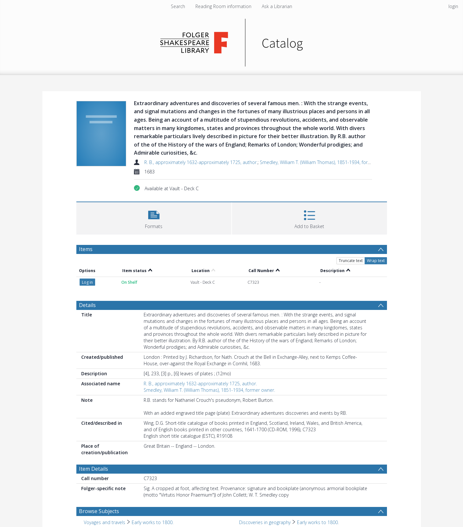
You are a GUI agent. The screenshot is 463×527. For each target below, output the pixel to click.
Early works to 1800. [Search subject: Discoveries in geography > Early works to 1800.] (318, 522)
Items (86, 249)
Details (87, 305)
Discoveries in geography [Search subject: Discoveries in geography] (265, 522)
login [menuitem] (453, 6)
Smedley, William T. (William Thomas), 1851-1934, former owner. (325, 162)
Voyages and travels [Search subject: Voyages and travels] (104, 522)
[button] (153, 217)
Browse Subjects (99, 511)
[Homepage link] (231, 41)
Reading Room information (223, 6)
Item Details (93, 468)
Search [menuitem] (178, 6)
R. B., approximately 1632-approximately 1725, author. (201, 162)
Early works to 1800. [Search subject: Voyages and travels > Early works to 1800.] (152, 522)
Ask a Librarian (277, 6)
